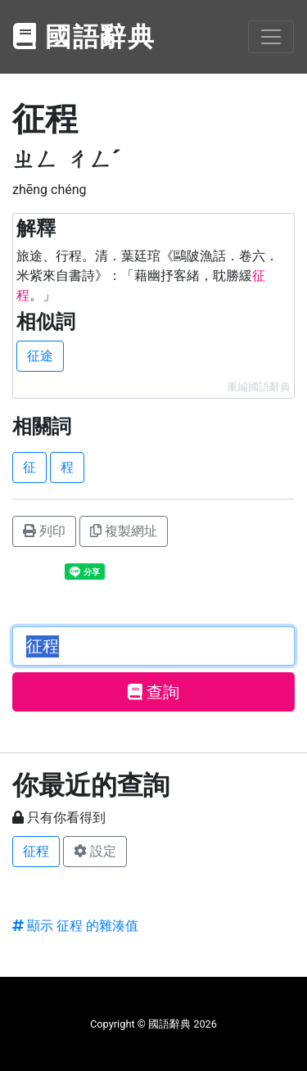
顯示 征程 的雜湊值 (75, 925)
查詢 (153, 692)
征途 (40, 356)
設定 (95, 851)
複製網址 (123, 531)
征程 (36, 851)
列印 (44, 531)
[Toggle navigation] (271, 36)
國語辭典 (84, 36)
